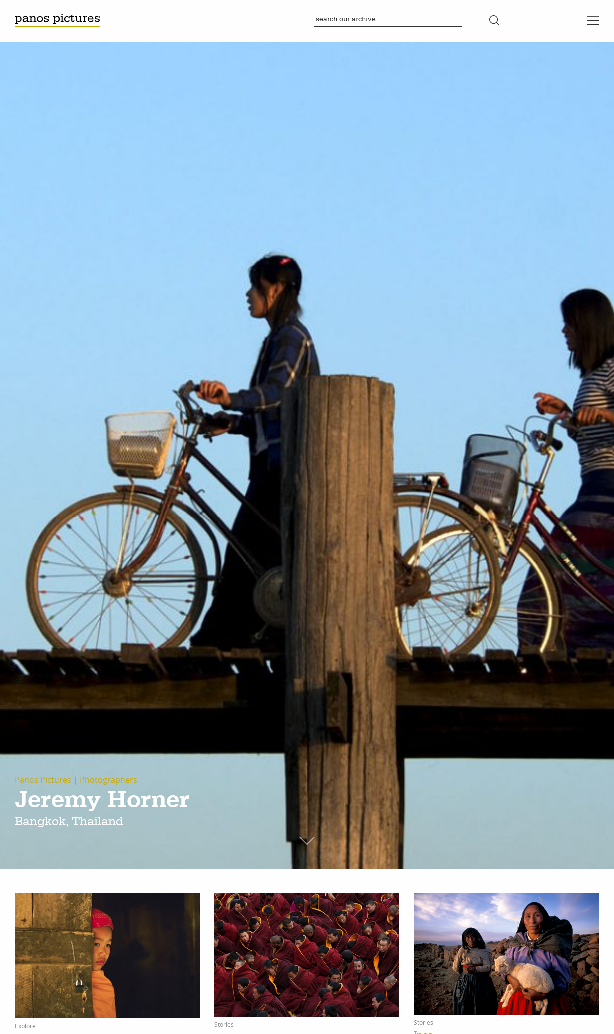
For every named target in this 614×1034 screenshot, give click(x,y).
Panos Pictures (43, 780)
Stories (224, 1025)
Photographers (108, 780)
